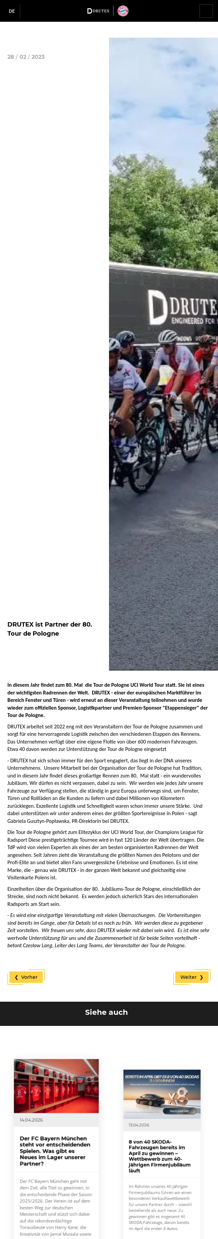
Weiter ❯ (192, 977)
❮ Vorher (26, 977)
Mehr (41, 1231)
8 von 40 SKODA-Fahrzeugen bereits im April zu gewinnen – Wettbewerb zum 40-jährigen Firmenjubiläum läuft (161, 1168)
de (12, 11)
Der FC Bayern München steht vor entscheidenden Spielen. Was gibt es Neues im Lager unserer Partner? (55, 1164)
